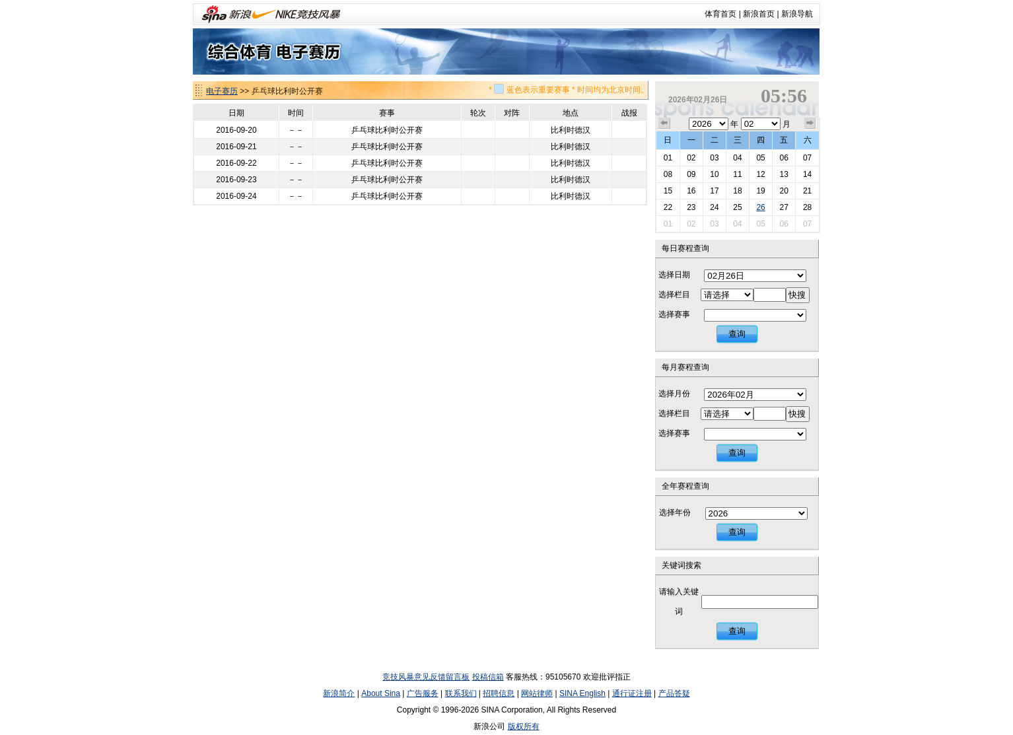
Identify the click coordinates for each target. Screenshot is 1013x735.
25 (737, 207)
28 (807, 207)
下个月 (810, 123)
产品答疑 (674, 693)
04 (737, 157)
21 (807, 190)
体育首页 (720, 13)
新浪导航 (797, 13)
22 (668, 207)
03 (714, 157)
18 (737, 190)
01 (668, 157)
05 (760, 157)
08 (668, 174)
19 (760, 190)
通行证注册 (632, 693)
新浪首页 (759, 13)
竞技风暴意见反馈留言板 (426, 677)
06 (783, 157)
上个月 (664, 123)
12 (760, 174)
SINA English (582, 693)
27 (783, 207)
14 (807, 174)
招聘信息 (498, 693)
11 (737, 174)
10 (714, 174)
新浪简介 (339, 693)
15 (668, 190)
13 (783, 174)
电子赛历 (222, 91)
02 (691, 157)
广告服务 (422, 693)
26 (760, 207)
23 (691, 207)
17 (714, 190)
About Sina (380, 693)
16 (691, 190)
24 (714, 207)
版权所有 (524, 726)
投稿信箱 (488, 677)
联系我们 (461, 693)
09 (691, 174)
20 (783, 190)
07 (807, 157)
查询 (737, 334)
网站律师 (537, 693)
